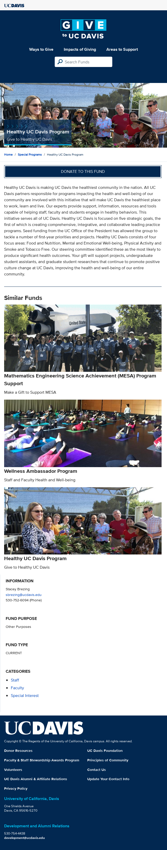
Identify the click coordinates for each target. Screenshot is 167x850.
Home (8, 154)
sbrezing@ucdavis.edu (24, 594)
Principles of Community (107, 760)
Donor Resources (18, 750)
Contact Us (96, 769)
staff (15, 680)
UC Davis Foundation (105, 750)
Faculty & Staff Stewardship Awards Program (41, 760)
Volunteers (13, 769)
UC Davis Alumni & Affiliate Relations (35, 778)
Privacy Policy (15, 788)
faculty (17, 688)
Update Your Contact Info (108, 778)
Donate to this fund (83, 171)
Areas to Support (122, 49)
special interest (25, 695)
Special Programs (30, 154)
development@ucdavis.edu (24, 837)
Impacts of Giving (80, 49)
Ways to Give (41, 49)
